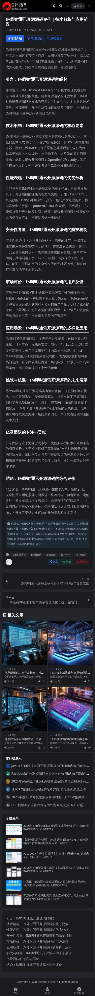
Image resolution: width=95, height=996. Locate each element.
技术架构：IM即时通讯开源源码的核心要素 (37, 924)
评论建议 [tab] (54, 38)
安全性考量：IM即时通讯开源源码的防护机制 (39, 935)
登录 (77, 6)
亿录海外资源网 (46, 981)
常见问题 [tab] (34, 38)
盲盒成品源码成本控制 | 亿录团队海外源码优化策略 (24, 740)
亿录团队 (36, 554)
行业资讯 (32, 30)
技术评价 (66, 554)
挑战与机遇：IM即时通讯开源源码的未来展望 (39, 953)
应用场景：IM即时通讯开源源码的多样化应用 (39, 947)
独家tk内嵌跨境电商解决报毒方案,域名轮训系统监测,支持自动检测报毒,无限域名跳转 (54, 883)
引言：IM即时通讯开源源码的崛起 (31, 918)
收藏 (66, 561)
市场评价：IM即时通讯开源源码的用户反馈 (37, 941)
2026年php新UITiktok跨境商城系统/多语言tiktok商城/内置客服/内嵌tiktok (56, 827)
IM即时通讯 (19, 554)
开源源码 (51, 554)
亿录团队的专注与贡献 (22, 959)
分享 (54, 561)
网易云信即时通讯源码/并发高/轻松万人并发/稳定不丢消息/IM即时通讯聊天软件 (56, 897)
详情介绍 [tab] (15, 38)
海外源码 (81, 554)
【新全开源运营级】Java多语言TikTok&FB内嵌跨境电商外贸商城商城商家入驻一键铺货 (55, 841)
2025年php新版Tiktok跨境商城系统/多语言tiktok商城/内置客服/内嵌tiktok (56, 869)
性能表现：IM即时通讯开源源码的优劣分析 (37, 930)
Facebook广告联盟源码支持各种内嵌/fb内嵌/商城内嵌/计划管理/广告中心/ (56, 855)
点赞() (82, 561)
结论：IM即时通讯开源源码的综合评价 (34, 964)
